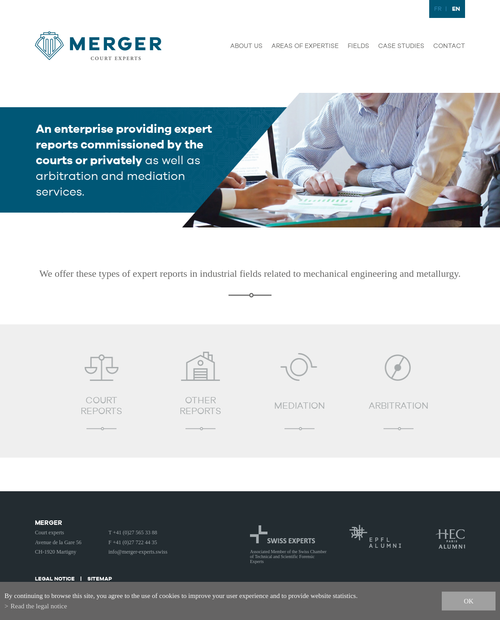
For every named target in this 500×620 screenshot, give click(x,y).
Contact (449, 46)
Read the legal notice (38, 606)
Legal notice (55, 578)
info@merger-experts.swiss (138, 552)
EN (456, 9)
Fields (358, 46)
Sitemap (99, 578)
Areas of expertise (305, 46)
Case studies (401, 46)
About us (246, 46)
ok (469, 600)
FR (438, 9)
